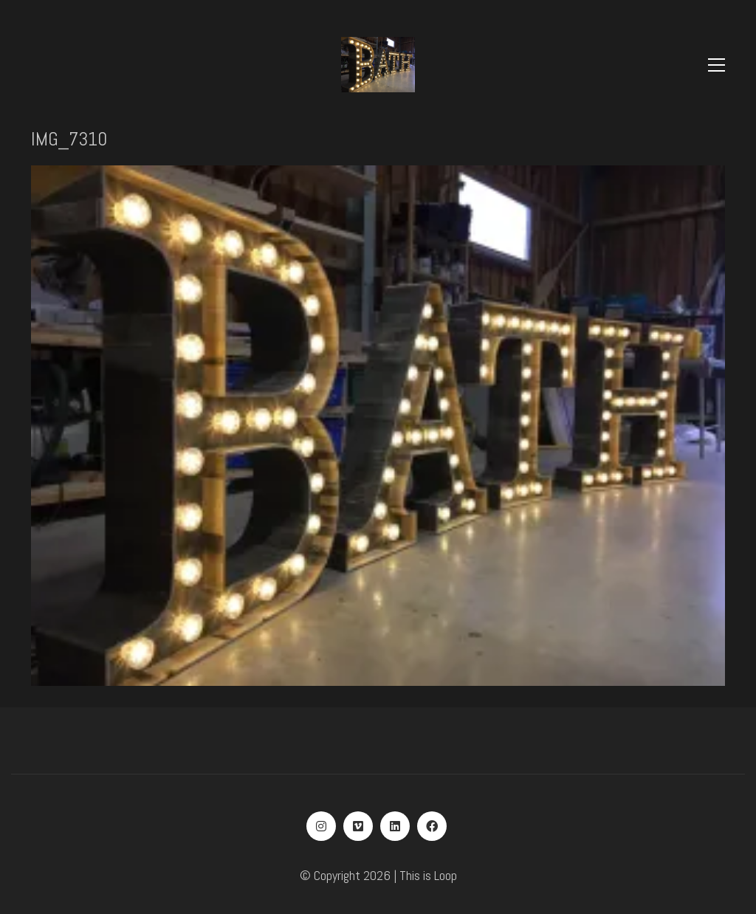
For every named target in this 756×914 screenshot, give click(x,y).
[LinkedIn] (395, 826)
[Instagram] (321, 826)
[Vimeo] (358, 826)
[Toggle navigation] (716, 65)
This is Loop (428, 875)
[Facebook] (432, 826)
